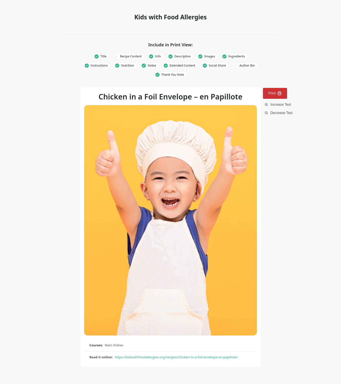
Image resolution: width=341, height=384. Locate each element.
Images (209, 56)
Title (103, 56)
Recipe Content (131, 56)
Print (275, 93)
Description (182, 56)
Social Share (217, 65)
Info (158, 56)
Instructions (99, 65)
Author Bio (247, 65)
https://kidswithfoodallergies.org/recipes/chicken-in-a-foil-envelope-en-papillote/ (176, 357)
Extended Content (182, 65)
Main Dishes (114, 345)
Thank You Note (172, 74)
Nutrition (127, 65)
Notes (152, 65)
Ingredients (236, 56)
